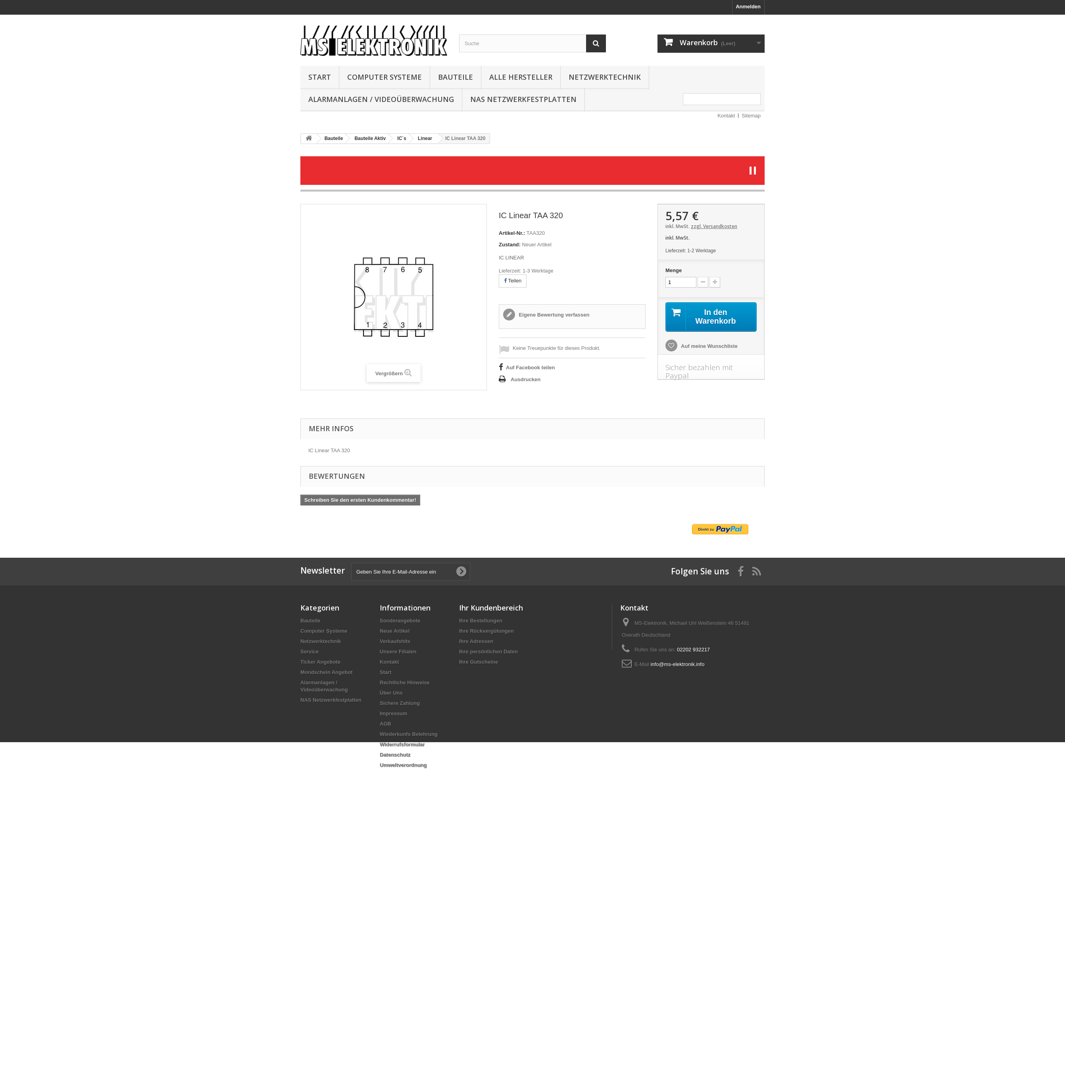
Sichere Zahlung (400, 703)
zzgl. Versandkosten (714, 226)
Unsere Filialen (398, 652)
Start (319, 77)
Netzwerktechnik (605, 77)
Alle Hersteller (520, 77)
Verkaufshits (395, 641)
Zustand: (510, 245)
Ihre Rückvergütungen (486, 631)
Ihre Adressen (476, 641)
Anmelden (748, 7)
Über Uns (391, 693)
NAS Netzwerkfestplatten (523, 99)
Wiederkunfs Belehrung (409, 734)
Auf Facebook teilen (530, 367)
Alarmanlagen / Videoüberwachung (381, 99)
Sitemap (751, 116)
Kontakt (726, 116)
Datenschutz (395, 755)
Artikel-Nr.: (512, 233)
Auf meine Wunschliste (709, 346)
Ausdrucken (525, 379)
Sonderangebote (400, 621)
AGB (385, 724)
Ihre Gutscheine (478, 662)
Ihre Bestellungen (480, 621)
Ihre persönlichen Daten (488, 652)
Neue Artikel (394, 631)
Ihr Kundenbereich (491, 607)
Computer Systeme (384, 77)
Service (309, 652)
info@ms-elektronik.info (677, 664)
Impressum (393, 713)
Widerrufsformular (402, 744)
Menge (673, 270)
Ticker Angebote (320, 662)
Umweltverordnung (403, 765)
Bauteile (455, 77)
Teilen (512, 281)
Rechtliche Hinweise (405, 682)
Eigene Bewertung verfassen (553, 315)
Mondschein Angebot (326, 672)
